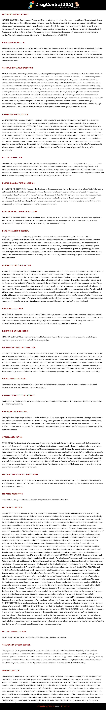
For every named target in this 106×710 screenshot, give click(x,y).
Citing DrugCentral (46, 706)
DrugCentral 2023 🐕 (57, 4)
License (65, 706)
